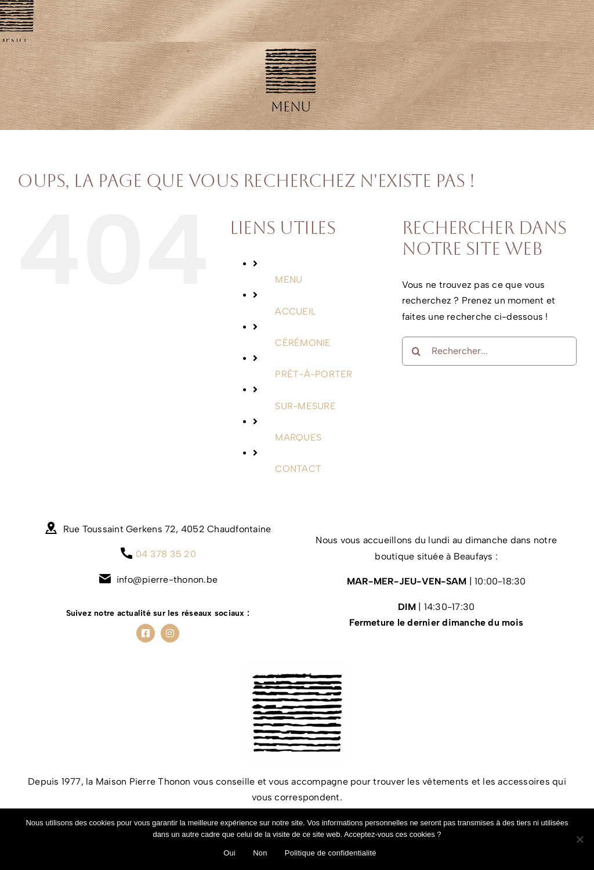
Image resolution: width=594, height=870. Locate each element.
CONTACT (298, 468)
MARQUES (298, 437)
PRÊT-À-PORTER (313, 374)
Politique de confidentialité (330, 853)
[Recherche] (416, 351)
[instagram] (170, 633)
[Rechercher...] (489, 351)
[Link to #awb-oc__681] (291, 70)
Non (260, 853)
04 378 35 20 (166, 553)
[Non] (579, 839)
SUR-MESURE (305, 405)
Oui (229, 853)
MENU (288, 279)
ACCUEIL (295, 311)
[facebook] (145, 633)
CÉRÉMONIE (303, 342)
